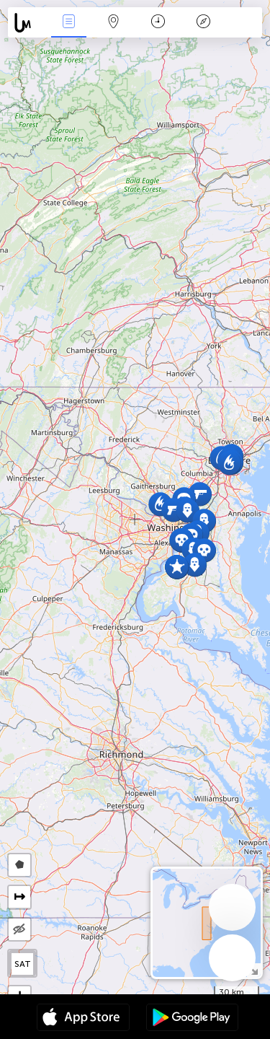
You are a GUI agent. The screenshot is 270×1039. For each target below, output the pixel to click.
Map (114, 23)
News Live (68, 23)
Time (158, 23)
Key (203, 23)
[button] (177, 567)
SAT (22, 964)
